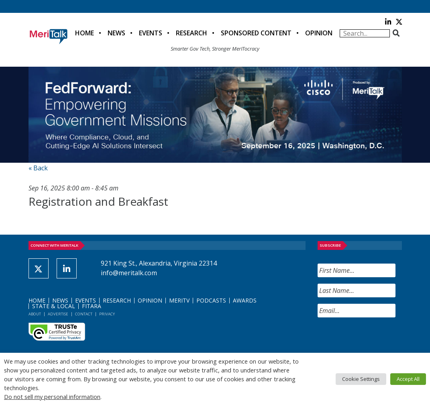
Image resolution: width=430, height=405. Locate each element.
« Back (38, 168)
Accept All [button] (408, 378)
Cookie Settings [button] (361, 378)
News (116, 33)
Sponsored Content (256, 33)
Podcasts (211, 300)
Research (191, 33)
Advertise (58, 314)
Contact (83, 314)
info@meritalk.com (129, 272)
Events (150, 33)
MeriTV (179, 300)
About (35, 314)
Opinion (318, 33)
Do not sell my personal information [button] (52, 397)
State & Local (53, 306)
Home (84, 33)
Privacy (107, 314)
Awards (245, 300)
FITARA (91, 306)
